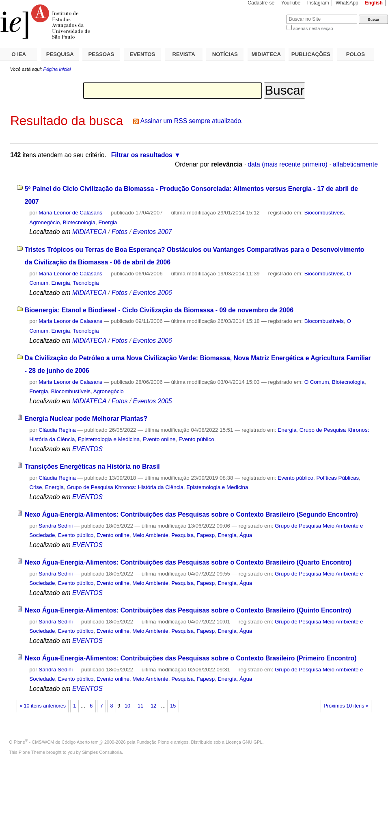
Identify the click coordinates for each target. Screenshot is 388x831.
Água (245, 535)
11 (140, 706)
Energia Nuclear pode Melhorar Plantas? (86, 418)
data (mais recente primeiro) (288, 164)
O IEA (18, 54)
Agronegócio (44, 222)
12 (153, 706)
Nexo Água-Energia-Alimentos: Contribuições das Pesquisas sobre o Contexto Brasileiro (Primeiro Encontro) (191, 658)
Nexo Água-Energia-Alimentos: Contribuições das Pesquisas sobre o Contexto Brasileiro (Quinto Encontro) (188, 610)
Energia (107, 222)
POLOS (355, 54)
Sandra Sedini (56, 526)
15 (173, 706)
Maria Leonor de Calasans (70, 213)
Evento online (159, 439)
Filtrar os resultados (141, 154)
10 (127, 706)
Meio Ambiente (150, 535)
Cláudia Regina (57, 430)
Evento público (196, 439)
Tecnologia (86, 283)
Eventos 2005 (152, 401)
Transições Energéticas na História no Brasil (92, 466)
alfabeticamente (355, 164)
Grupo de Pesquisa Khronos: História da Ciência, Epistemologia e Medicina (157, 487)
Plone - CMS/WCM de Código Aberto (52, 742)
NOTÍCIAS (225, 54)
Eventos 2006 (152, 292)
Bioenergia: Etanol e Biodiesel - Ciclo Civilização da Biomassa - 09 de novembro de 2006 (159, 310)
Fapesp (206, 535)
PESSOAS (101, 54)
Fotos (119, 231)
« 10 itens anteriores (42, 706)
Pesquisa (182, 535)
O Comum (316, 382)
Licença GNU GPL (244, 742)
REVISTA (183, 54)
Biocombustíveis (324, 213)
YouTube (291, 3)
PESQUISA (60, 54)
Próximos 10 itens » (345, 706)
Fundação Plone (153, 742)
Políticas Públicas (337, 478)
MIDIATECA (266, 54)
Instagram (318, 3)
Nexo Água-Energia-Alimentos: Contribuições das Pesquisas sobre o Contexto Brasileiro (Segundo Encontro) (191, 514)
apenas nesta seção (313, 28)
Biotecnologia (79, 222)
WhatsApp (347, 3)
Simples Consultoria (102, 752)
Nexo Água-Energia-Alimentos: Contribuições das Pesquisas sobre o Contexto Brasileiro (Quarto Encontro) (188, 562)
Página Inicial (57, 69)
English (374, 3)
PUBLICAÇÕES (310, 54)
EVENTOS (142, 54)
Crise (35, 487)
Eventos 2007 (152, 231)
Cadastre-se (261, 3)
